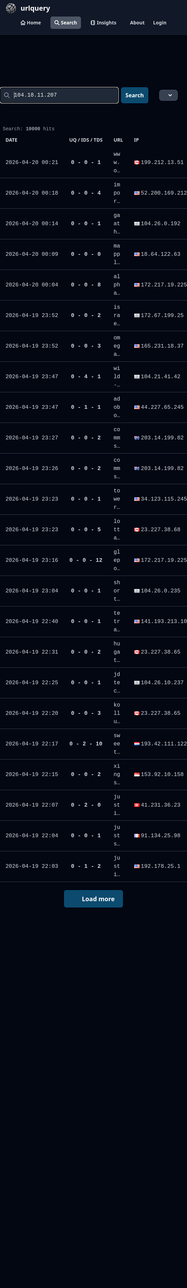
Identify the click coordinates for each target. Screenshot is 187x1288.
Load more (93, 899)
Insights (103, 22)
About (137, 22)
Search (66, 22)
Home (31, 22)
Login (159, 22)
